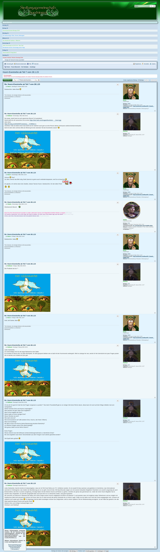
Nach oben (155, 110)
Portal (8, 67)
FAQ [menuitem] (30, 63)
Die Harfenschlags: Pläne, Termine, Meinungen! (13, 35)
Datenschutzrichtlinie (15, 546)
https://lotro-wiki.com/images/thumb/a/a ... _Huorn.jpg (45, 120)
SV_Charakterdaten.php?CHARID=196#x (143, 225)
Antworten (7, 80)
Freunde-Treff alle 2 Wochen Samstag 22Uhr (13, 57)
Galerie (154, 63)
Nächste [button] (156, 80)
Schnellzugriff (10, 63)
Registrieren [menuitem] (138, 63)
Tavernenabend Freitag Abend (9, 52)
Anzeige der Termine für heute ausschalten (14, 59)
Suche (151, 6)
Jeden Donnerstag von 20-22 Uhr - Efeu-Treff (13, 45)
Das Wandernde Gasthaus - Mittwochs (11, 40)
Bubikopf (125, 131)
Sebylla (125, 219)
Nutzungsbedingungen (15, 545)
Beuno (124, 100)
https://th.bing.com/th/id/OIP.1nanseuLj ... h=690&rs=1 (20, 124)
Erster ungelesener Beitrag (130, 80)
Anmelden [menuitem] (146, 63)
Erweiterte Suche (154, 6)
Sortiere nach (87, 550)
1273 (128, 133)
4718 (128, 223)
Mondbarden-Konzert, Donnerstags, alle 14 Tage (14, 47)
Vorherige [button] (145, 80)
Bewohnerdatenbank (21, 63)
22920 (128, 103)
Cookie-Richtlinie (15, 547)
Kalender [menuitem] (36, 63)
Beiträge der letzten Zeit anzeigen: (64, 550)
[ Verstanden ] (15, 549)
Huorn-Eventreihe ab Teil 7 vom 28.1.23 (21, 72)
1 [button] (147, 80)
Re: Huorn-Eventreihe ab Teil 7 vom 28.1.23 (22, 84)
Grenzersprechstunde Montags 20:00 (11, 30)
